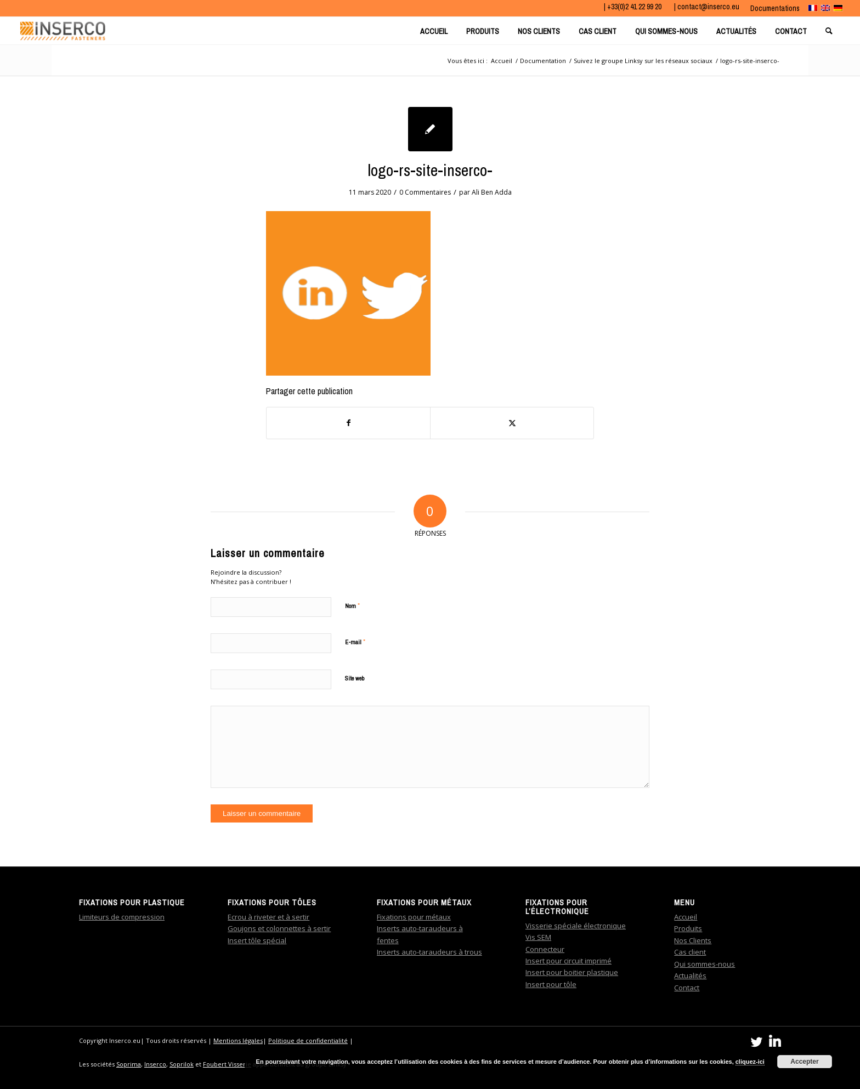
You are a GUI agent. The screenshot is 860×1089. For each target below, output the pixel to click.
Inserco (155, 1064)
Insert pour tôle (550, 984)
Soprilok (181, 1064)
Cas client (690, 952)
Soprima (128, 1064)
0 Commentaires (425, 192)
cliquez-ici (750, 1061)
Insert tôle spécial (257, 940)
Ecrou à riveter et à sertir (268, 917)
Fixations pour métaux (414, 917)
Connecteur (544, 949)
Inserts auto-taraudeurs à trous (429, 952)
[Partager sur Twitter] (512, 422)
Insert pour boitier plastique (571, 972)
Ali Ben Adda (492, 192)
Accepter (804, 1061)
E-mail (355, 641)
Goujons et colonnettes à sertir (279, 928)
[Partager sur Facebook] (348, 422)
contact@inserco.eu (708, 7)
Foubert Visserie (227, 1064)
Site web (354, 678)
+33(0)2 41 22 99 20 (635, 7)
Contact (686, 987)
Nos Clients (692, 940)
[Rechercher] (830, 30)
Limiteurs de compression (122, 917)
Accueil (685, 917)
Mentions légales (238, 1040)
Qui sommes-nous (704, 964)
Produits (688, 928)
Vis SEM (538, 937)
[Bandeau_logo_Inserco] (63, 30)
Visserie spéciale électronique (575, 926)
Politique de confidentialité (308, 1040)
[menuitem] (772, 8)
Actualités (690, 975)
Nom (352, 605)
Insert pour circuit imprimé (568, 961)
